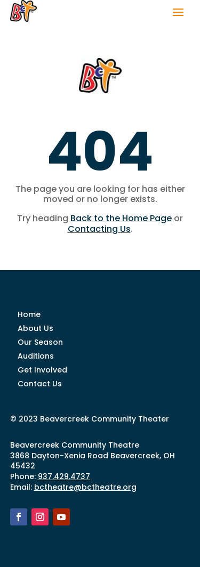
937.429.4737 (64, 476)
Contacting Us (99, 229)
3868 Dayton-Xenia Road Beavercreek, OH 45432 (92, 461)
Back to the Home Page (121, 218)
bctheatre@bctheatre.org (85, 487)
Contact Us (40, 383)
